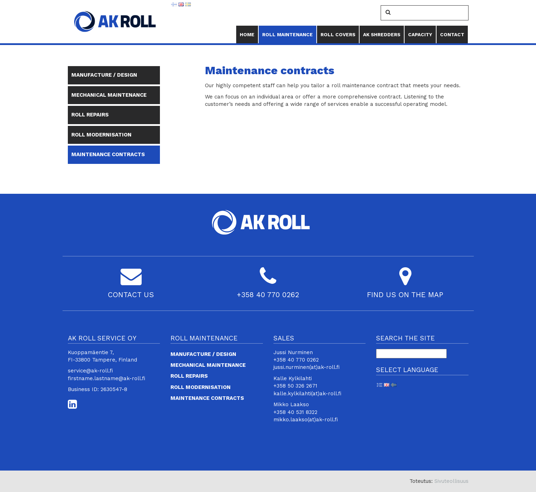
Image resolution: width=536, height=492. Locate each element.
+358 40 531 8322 (295, 412)
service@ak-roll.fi (90, 371)
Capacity (420, 35)
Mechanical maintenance (109, 95)
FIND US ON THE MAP (405, 294)
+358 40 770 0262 (268, 294)
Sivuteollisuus (451, 481)
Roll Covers (337, 35)
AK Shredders (381, 35)
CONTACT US (131, 294)
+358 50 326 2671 (295, 386)
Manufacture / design (104, 75)
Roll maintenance (287, 31)
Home (247, 35)
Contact (452, 35)
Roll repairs (90, 114)
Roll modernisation (101, 135)
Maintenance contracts (108, 154)
